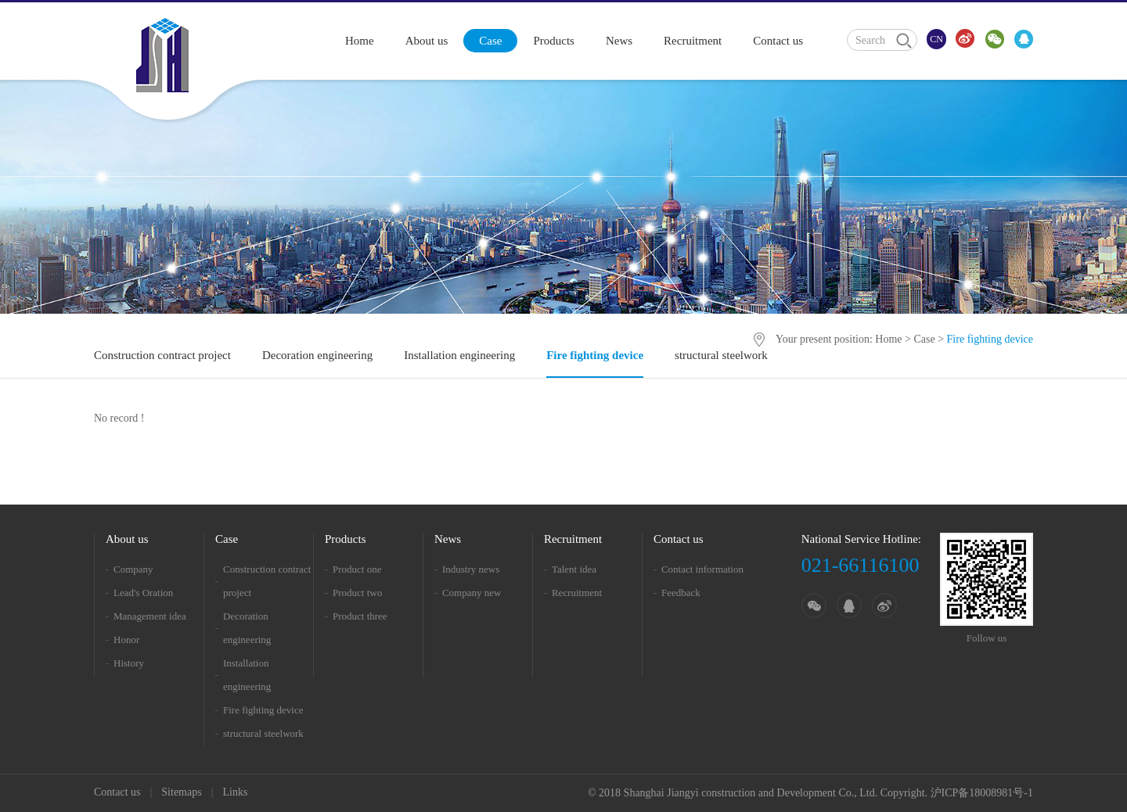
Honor (126, 639)
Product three (360, 616)
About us (426, 40)
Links (234, 792)
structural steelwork (721, 355)
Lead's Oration (143, 592)
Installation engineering (459, 355)
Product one (357, 569)
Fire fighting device (594, 355)
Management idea (149, 616)
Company (133, 569)
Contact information (702, 569)
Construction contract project (162, 355)
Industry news (470, 569)
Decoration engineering (317, 355)
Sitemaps (181, 792)
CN (936, 39)
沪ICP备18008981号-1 (982, 793)
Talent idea (574, 569)
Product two (357, 592)
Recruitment (693, 40)
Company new (471, 592)
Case (490, 40)
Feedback (680, 592)
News (619, 40)
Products (553, 40)
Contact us (778, 40)
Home (359, 40)
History (128, 663)
